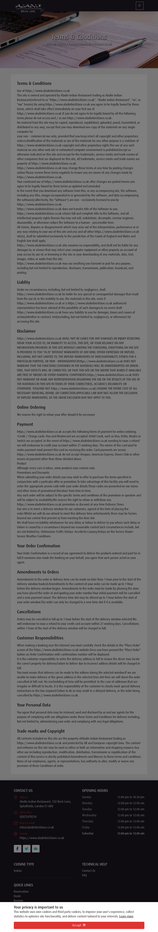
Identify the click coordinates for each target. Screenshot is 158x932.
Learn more (126, 916)
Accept (79, 925)
